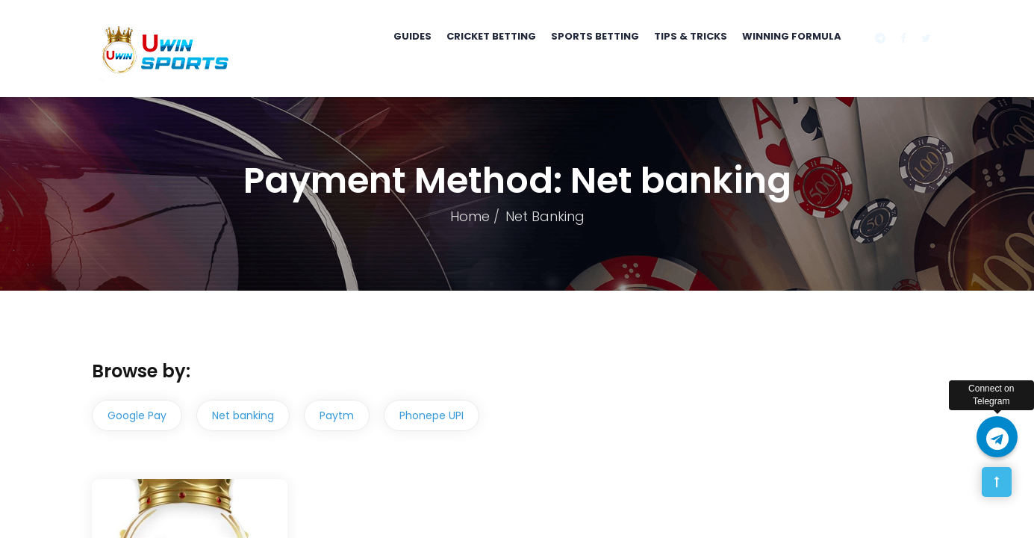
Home (470, 216)
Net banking (243, 415)
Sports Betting (595, 36)
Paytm (337, 415)
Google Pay (137, 415)
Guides (412, 36)
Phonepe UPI (431, 415)
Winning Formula (791, 36)
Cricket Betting (491, 36)
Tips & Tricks (690, 36)
